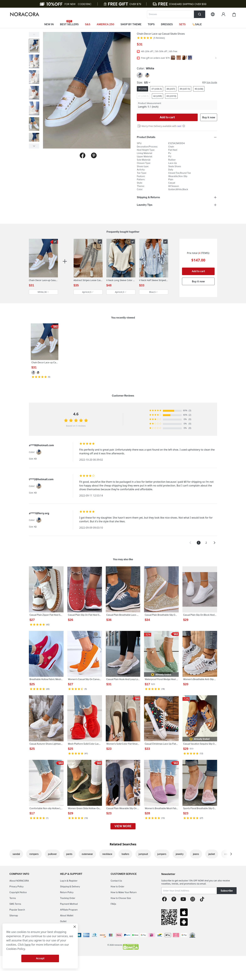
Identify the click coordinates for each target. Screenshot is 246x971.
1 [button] (198, 542)
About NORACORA (19, 880)
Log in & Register (69, 880)
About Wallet (66, 915)
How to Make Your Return (123, 892)
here (28, 944)
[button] (190, 542)
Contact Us (116, 880)
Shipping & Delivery (70, 886)
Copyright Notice (18, 892)
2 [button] (206, 542)
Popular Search (17, 909)
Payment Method (69, 904)
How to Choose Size (121, 898)
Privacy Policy (16, 886)
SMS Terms (15, 904)
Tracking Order (67, 898)
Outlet (63, 921)
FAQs (113, 904)
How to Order (117, 886)
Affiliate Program (69, 909)
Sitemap (13, 915)
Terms (12, 898)
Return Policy (67, 892)
